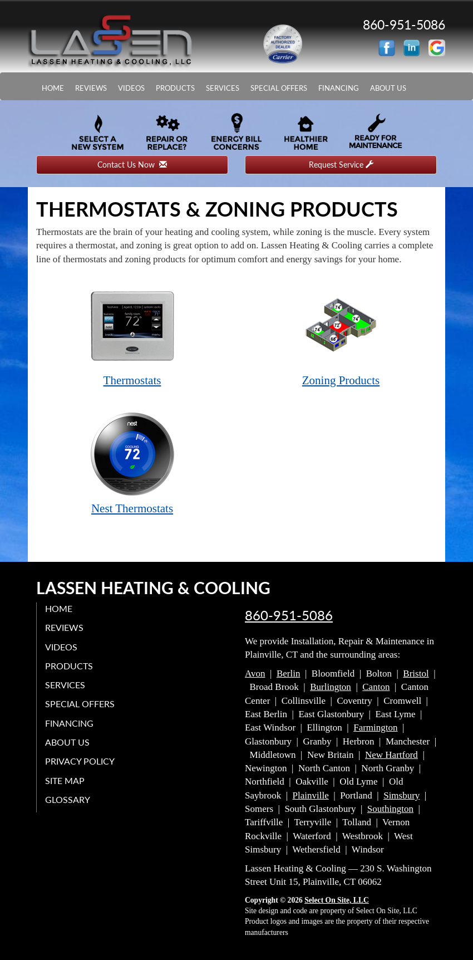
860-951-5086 (289, 615)
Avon (255, 673)
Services (222, 88)
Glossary (67, 799)
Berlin (288, 673)
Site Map (65, 780)
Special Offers (278, 88)
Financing (338, 88)
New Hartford (391, 755)
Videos (131, 88)
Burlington (330, 687)
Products (175, 88)
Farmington (375, 727)
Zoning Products (341, 335)
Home (53, 88)
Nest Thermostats (132, 463)
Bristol (415, 673)
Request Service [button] (341, 164)
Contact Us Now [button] (132, 164)
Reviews (91, 88)
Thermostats (132, 335)
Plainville (311, 795)
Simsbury (401, 795)
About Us (388, 88)
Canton (376, 687)
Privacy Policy (80, 761)
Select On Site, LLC (336, 900)
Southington (390, 809)
